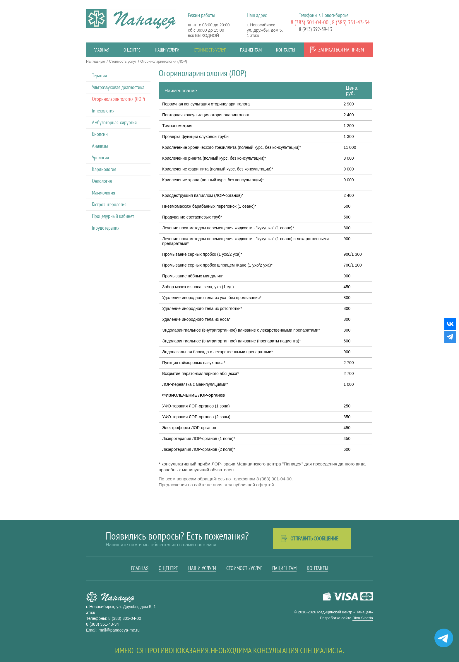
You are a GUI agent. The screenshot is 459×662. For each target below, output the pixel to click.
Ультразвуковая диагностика (118, 87)
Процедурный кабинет (113, 216)
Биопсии (100, 134)
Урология (100, 157)
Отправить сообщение (314, 538)
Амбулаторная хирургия (114, 122)
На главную (95, 61)
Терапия (99, 75)
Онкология (102, 181)
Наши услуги (167, 50)
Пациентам (251, 50)
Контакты (285, 50)
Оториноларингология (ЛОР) (118, 98)
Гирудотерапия (105, 227)
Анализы (100, 145)
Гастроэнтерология (109, 204)
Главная (101, 50)
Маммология (103, 192)
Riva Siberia (362, 618)
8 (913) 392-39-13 (315, 29)
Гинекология (103, 110)
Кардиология (104, 169)
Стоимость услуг (210, 50)
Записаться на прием (341, 49)
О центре (132, 50)
